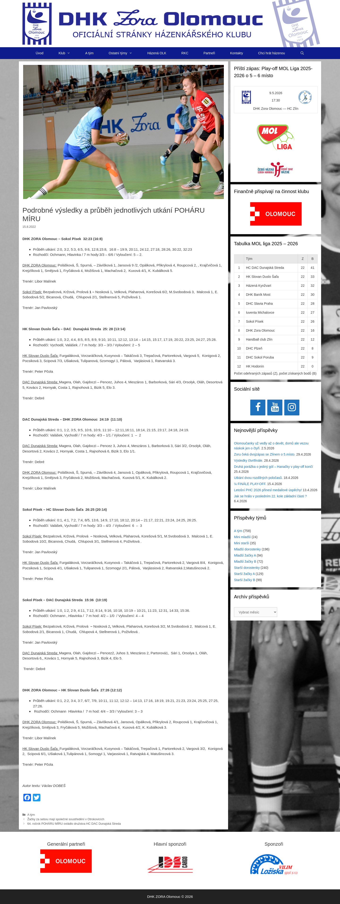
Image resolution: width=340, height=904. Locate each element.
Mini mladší (242, 537)
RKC (184, 53)
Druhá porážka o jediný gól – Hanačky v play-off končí (273, 467)
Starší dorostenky (247, 568)
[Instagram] (291, 407)
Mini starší (241, 543)
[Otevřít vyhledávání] (302, 53)
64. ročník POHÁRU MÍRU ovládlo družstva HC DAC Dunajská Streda (74, 823)
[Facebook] (257, 407)
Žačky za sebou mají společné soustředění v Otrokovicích (65, 819)
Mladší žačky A (245, 555)
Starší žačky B (244, 580)
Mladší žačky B (245, 561)
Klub (68, 53)
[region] (276, 216)
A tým (89, 53)
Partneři (209, 53)
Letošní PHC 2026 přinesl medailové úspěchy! (268, 490)
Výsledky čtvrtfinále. (248, 460)
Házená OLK (156, 53)
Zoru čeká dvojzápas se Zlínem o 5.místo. (264, 454)
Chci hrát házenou (271, 53)
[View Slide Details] (276, 214)
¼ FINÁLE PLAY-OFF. (250, 484)
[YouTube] (274, 407)
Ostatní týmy (124, 53)
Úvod (39, 53)
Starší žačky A (244, 574)
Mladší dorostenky (247, 549)
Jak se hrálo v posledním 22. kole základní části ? (270, 496)
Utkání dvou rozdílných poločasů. (258, 478)
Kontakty (236, 53)
